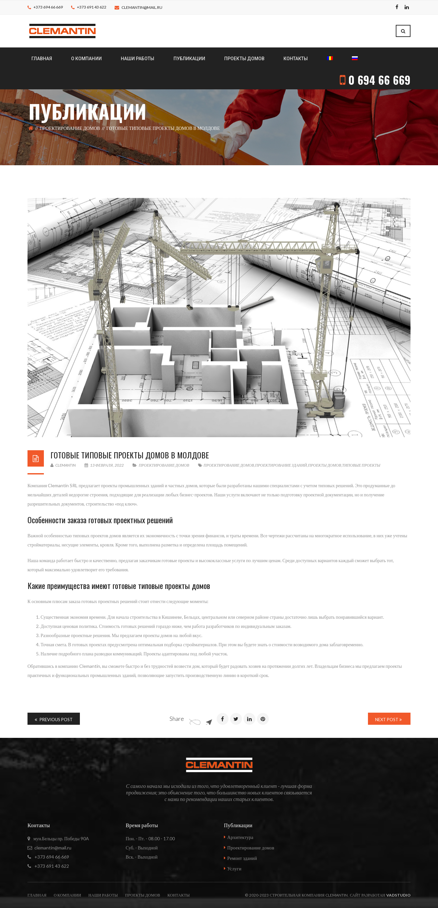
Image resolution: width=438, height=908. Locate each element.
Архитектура (240, 837)
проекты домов (324, 465)
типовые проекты (361, 465)
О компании (67, 895)
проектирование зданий (281, 465)
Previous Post (54, 719)
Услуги (234, 868)
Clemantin (63, 465)
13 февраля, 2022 (104, 465)
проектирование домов (229, 465)
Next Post (388, 719)
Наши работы (103, 895)
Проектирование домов (70, 128)
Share (177, 718)
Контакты (178, 895)
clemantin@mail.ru (141, 7)
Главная (36, 895)
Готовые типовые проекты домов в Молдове (129, 455)
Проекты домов (142, 895)
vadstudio (398, 895)
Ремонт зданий (242, 858)
